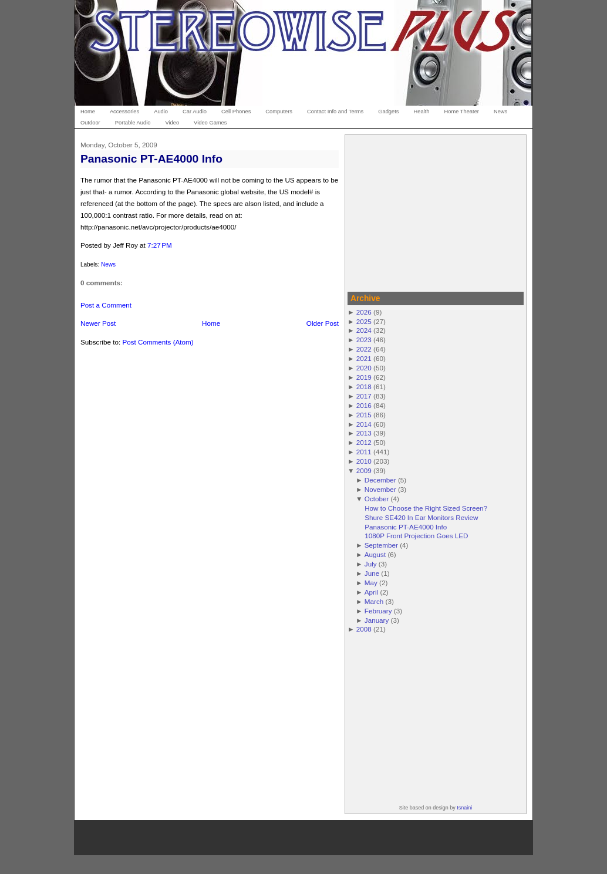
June (372, 573)
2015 (364, 415)
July (371, 564)
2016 (364, 405)
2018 (364, 386)
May (371, 582)
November (380, 489)
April (371, 592)
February (378, 611)
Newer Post (98, 323)
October (377, 498)
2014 (364, 424)
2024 (364, 330)
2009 (364, 470)
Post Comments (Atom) (157, 342)
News (108, 264)
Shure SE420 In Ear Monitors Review (421, 517)
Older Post (322, 323)
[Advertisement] (436, 211)
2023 (364, 339)
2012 (364, 442)
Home (211, 323)
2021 (364, 358)
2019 (364, 377)
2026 (364, 312)
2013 (364, 433)
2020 (364, 368)
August (375, 554)
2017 (364, 396)
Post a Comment (105, 305)
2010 (364, 461)
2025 (364, 321)
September (381, 545)
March (374, 601)
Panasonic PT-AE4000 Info (151, 159)
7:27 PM (159, 245)
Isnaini (464, 808)
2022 (364, 349)
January (377, 620)
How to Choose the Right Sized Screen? (426, 508)
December (380, 480)
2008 (364, 629)
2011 (364, 451)
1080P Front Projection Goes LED (416, 535)
